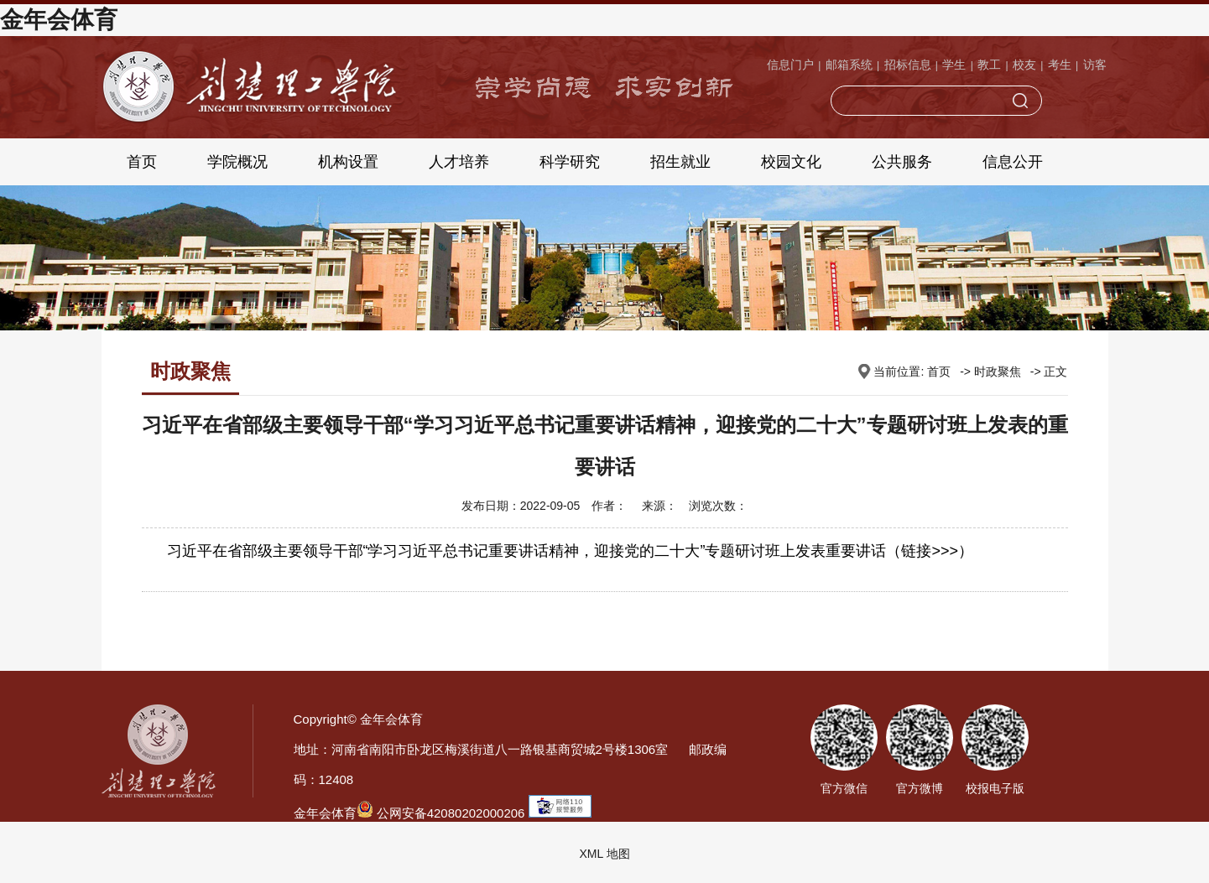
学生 (954, 64)
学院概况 (237, 161)
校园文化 (791, 161)
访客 (1095, 64)
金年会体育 (58, 20)
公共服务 (902, 161)
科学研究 (569, 161)
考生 (1059, 64)
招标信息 (907, 64)
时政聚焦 (997, 371)
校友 (1024, 64)
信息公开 (1012, 161)
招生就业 (680, 161)
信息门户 (790, 64)
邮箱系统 (849, 64)
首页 (142, 161)
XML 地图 (604, 853)
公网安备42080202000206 (441, 813)
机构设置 (348, 161)
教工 (989, 64)
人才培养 (459, 161)
